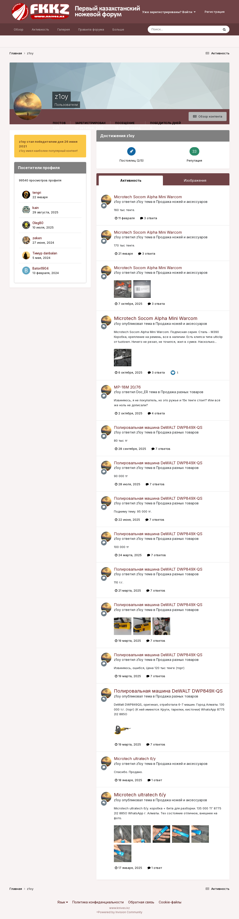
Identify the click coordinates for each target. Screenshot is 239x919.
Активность (40, 29)
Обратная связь (141, 902)
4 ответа (156, 413)
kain (35, 208)
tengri (36, 192)
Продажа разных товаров (182, 392)
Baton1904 (40, 268)
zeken (37, 238)
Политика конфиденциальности (98, 902)
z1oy (117, 202)
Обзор (18, 29)
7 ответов (160, 449)
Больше (118, 29)
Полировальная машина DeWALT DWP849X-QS (158, 427)
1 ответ (155, 780)
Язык (62, 902)
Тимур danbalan (44, 253)
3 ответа (148, 218)
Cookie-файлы (170, 902)
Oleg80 (37, 223)
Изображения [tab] (195, 180)
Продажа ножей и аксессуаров (181, 202)
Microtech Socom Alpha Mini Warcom (148, 196)
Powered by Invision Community (120, 912)
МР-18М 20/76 (127, 387)
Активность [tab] (130, 180)
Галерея (63, 29)
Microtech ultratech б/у (135, 758)
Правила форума (91, 29)
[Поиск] (163, 29)
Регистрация (215, 12)
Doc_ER (142, 392)
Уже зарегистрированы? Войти (169, 12)
